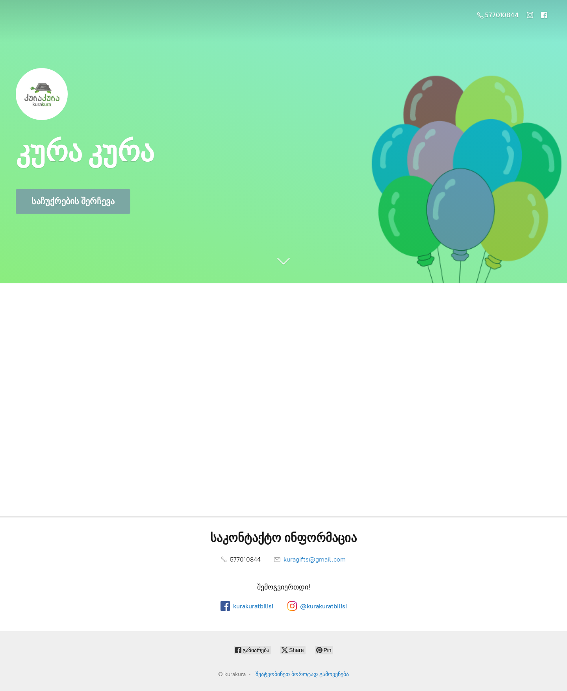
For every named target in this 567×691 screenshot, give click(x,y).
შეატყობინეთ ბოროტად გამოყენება (302, 674)
